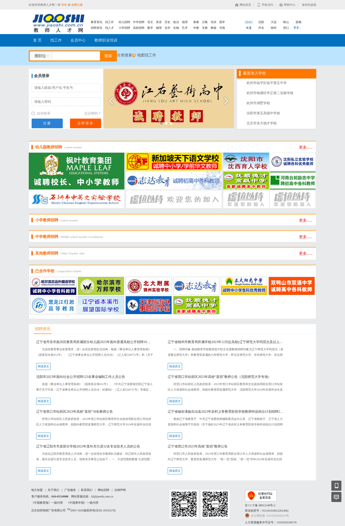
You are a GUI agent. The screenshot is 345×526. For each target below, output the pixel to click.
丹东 (261, 28)
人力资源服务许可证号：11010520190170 (271, 522)
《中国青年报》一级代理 (82, 502)
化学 (167, 28)
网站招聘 (103, 490)
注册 (47, 123)
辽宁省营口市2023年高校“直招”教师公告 (198, 446)
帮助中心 (289, 4)
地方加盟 (37, 490)
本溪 (249, 28)
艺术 (185, 28)
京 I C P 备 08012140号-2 (260, 505)
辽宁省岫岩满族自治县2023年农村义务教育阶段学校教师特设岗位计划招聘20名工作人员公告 (226, 411)
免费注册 (77, 4)
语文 (150, 22)
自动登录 (41, 113)
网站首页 (245, 4)
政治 (176, 22)
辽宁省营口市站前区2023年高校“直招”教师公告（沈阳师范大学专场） (219, 377)
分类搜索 (124, 55)
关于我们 (53, 490)
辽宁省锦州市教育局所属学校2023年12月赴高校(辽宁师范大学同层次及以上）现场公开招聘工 (226, 342)
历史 (167, 22)
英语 (159, 22)
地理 (185, 22)
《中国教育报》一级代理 (47, 502)
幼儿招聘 (124, 22)
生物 (176, 28)
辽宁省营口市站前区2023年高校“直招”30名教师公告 (74, 411)
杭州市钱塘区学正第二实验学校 (270, 93)
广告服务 (70, 490)
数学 (150, 28)
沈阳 (261, 22)
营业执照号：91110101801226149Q (266, 510)
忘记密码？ (92, 113)
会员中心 (78, 40)
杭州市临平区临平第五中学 (267, 83)
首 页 (37, 40)
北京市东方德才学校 (262, 123)
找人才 (109, 28)
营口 (286, 28)
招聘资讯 (96, 28)
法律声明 (120, 490)
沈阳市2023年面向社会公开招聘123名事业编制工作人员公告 (80, 377)
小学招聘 (124, 28)
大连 (273, 22)
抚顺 (298, 22)
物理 (159, 28)
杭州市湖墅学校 (258, 103)
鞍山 (286, 22)
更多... (297, 27)
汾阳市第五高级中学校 (263, 113)
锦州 (273, 28)
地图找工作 (146, 55)
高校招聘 (138, 28)
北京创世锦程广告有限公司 (48, 510)
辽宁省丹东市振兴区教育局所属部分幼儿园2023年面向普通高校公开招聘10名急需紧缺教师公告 (94, 342)
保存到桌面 (309, 4)
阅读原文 (43, 366)
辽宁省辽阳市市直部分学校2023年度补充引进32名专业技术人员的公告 (88, 446)
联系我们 (86, 490)
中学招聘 (138, 22)
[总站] (249, 22)
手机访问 (267, 4)
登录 (64, 4)
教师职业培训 (105, 40)
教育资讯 (96, 22)
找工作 (109, 22)
